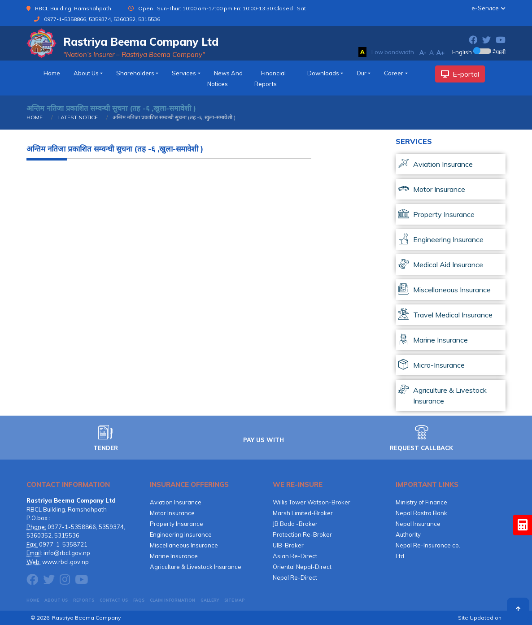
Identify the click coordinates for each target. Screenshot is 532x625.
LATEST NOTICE (77, 117)
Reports (83, 600)
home (52, 73)
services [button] (184, 73)
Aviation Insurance (175, 502)
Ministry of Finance (421, 502)
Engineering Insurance (181, 534)
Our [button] (361, 73)
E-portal (460, 73)
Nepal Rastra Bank (421, 512)
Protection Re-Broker (302, 534)
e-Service (485, 8)
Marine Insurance (174, 556)
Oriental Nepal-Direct (302, 566)
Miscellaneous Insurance (184, 545)
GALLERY (210, 600)
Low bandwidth (392, 52)
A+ (440, 52)
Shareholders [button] (135, 73)
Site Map (234, 600)
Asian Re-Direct (295, 556)
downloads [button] (323, 73)
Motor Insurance (172, 512)
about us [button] (86, 73)
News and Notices (225, 78)
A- (423, 52)
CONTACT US (114, 600)
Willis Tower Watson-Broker (311, 502)
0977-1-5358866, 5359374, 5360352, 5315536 (102, 19)
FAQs (138, 600)
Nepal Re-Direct (295, 577)
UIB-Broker (288, 545)
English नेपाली (479, 52)
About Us (56, 600)
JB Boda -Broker (295, 523)
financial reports (270, 78)
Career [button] (393, 73)
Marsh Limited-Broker (303, 512)
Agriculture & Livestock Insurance (195, 566)
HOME (34, 117)
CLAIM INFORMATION (172, 600)
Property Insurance (176, 523)
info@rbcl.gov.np (67, 552)
